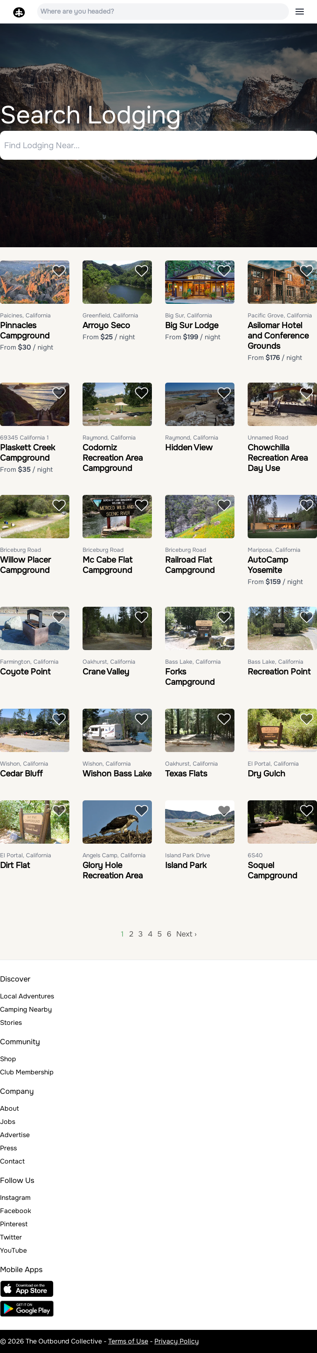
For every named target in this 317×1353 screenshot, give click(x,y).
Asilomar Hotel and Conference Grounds (278, 335)
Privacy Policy (176, 1341)
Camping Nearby (26, 1009)
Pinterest (14, 1224)
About (9, 1108)
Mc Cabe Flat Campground (107, 565)
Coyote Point (25, 672)
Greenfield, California (110, 315)
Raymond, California (109, 437)
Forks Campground (190, 677)
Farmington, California (29, 661)
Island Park (185, 865)
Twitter (11, 1237)
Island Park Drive (187, 855)
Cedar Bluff (21, 774)
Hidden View (189, 447)
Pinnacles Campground (25, 330)
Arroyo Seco (106, 325)
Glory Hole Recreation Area (113, 870)
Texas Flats (186, 774)
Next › (186, 934)
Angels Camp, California (114, 855)
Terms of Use (128, 1341)
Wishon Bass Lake (117, 774)
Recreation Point (279, 672)
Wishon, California (24, 763)
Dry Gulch (266, 774)
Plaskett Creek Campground (27, 452)
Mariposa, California (274, 550)
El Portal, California (273, 763)
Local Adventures (27, 996)
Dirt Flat (15, 865)
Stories (11, 1022)
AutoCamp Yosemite (268, 565)
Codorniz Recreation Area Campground (113, 457)
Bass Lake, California (193, 661)
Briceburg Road (20, 550)
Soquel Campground (272, 870)
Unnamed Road (268, 437)
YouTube (13, 1250)
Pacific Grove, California (280, 315)
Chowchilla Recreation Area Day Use (278, 457)
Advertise (15, 1135)
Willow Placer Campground (25, 565)
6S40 (255, 855)
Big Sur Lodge (191, 325)
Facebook (15, 1210)
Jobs (7, 1121)
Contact (12, 1161)
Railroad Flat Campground (190, 565)
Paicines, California (25, 315)
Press (8, 1148)
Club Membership (27, 1072)
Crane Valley (106, 672)
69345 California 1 (24, 437)
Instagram (15, 1197)
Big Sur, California (188, 315)
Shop (8, 1059)
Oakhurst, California (109, 661)
